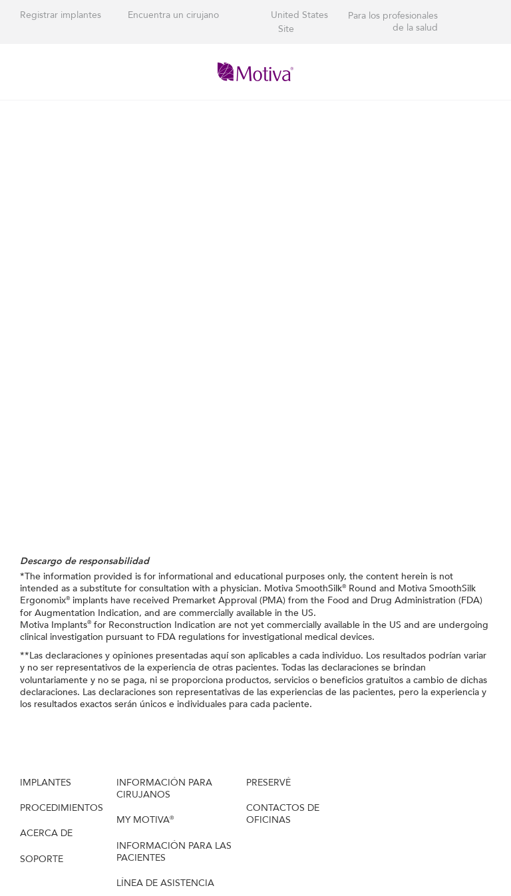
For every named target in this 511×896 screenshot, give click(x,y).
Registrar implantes (60, 15)
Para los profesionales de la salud (393, 22)
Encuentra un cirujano (173, 15)
